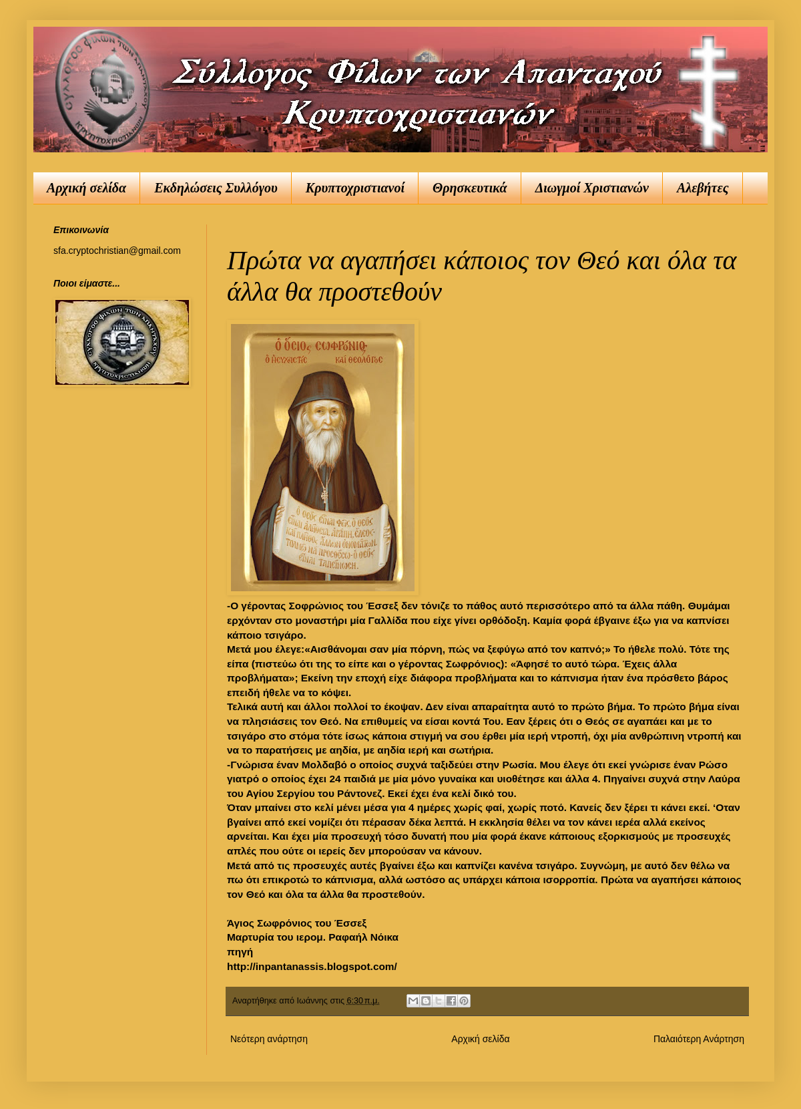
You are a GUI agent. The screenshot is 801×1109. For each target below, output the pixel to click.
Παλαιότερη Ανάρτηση (698, 1039)
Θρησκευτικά (470, 187)
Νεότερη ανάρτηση (269, 1039)
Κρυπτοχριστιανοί (355, 187)
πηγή (240, 951)
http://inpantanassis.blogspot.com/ (312, 966)
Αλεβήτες (703, 187)
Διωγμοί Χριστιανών (592, 187)
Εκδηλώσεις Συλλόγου (216, 187)
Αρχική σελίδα (86, 187)
